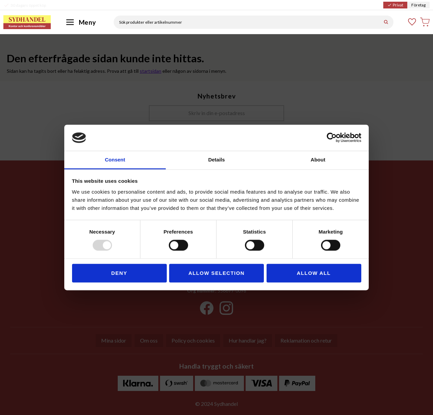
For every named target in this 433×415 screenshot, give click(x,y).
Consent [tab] (115, 159)
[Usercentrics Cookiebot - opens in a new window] (331, 138)
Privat (395, 4)
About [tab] (318, 159)
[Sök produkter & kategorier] (246, 22)
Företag (418, 4)
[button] (412, 22)
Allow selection (216, 273)
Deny (119, 273)
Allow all (314, 273)
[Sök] (386, 22)
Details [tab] (216, 159)
